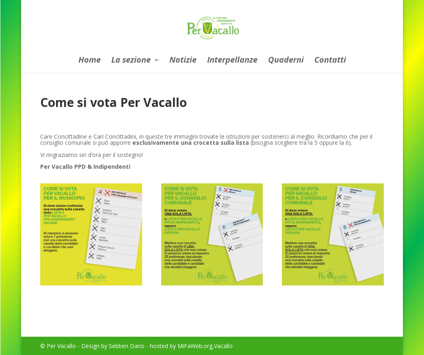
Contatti (330, 61)
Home (89, 61)
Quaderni (286, 61)
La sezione (131, 61)
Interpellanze (232, 61)
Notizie (183, 61)
